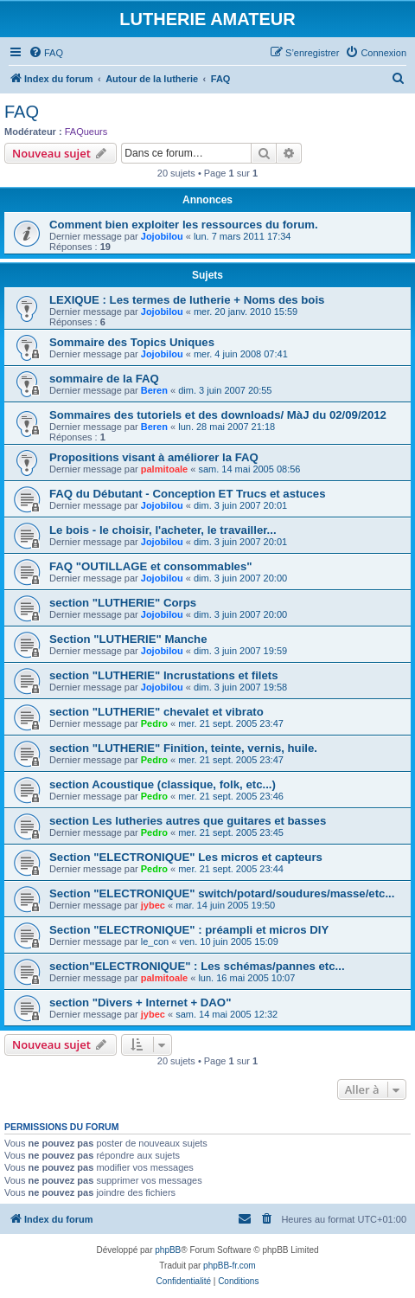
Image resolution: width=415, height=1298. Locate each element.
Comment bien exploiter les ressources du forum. (183, 224)
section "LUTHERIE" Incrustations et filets (163, 675)
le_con (155, 941)
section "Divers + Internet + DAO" (140, 1002)
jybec (153, 905)
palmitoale (164, 469)
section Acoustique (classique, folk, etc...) (162, 784)
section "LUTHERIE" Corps (122, 602)
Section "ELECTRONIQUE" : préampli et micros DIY (189, 929)
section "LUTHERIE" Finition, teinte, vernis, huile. (183, 748)
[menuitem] (46, 52)
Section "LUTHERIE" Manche (128, 639)
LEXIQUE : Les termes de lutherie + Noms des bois (186, 299)
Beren (154, 390)
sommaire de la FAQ (104, 378)
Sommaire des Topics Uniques (131, 342)
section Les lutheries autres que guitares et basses (187, 820)
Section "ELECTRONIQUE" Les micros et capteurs (185, 857)
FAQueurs (86, 131)
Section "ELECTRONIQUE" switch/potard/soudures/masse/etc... (221, 893)
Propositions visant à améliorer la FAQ (154, 457)
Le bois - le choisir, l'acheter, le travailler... (163, 530)
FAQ (21, 111)
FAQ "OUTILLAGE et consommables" (150, 566)
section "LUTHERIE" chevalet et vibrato (156, 711)
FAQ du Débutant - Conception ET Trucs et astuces (187, 493)
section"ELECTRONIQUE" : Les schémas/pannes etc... (197, 966)
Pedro (154, 723)
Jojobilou (162, 236)
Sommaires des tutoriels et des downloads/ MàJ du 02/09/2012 (217, 414)
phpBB (168, 1250)
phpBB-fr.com (229, 1265)
